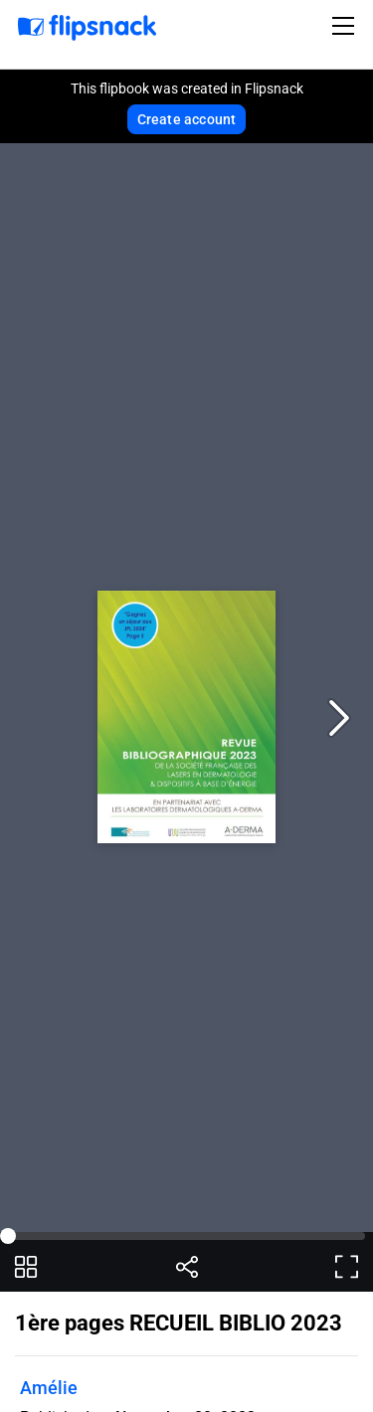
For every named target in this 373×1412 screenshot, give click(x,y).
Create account (187, 119)
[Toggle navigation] (346, 26)
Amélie (49, 1387)
